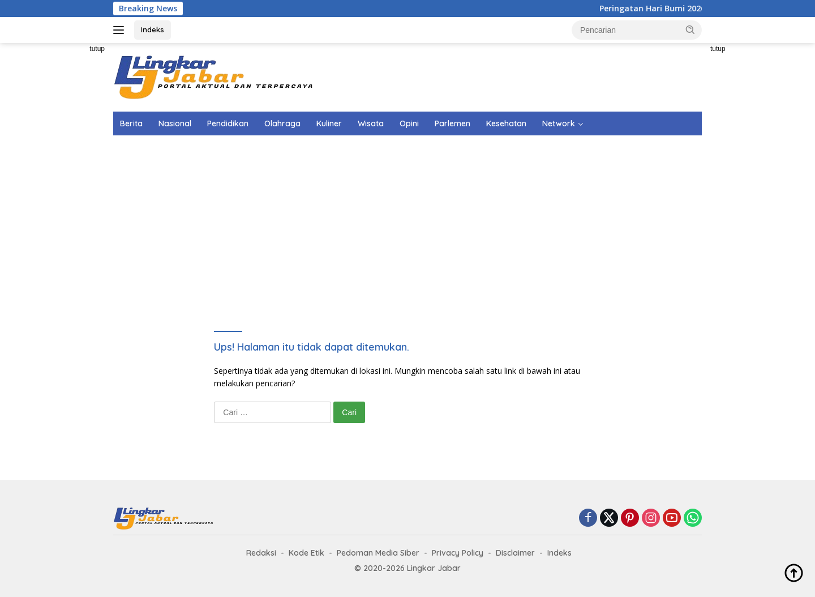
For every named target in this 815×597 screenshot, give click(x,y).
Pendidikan (227, 123)
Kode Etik (306, 553)
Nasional (174, 123)
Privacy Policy (457, 553)
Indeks (152, 29)
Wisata (371, 123)
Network (558, 123)
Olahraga (282, 123)
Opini (409, 123)
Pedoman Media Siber (378, 553)
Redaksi (261, 553)
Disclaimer (515, 553)
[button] (690, 29)
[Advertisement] (62, 213)
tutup (97, 49)
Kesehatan (506, 123)
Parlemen (452, 123)
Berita (131, 123)
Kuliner (329, 123)
